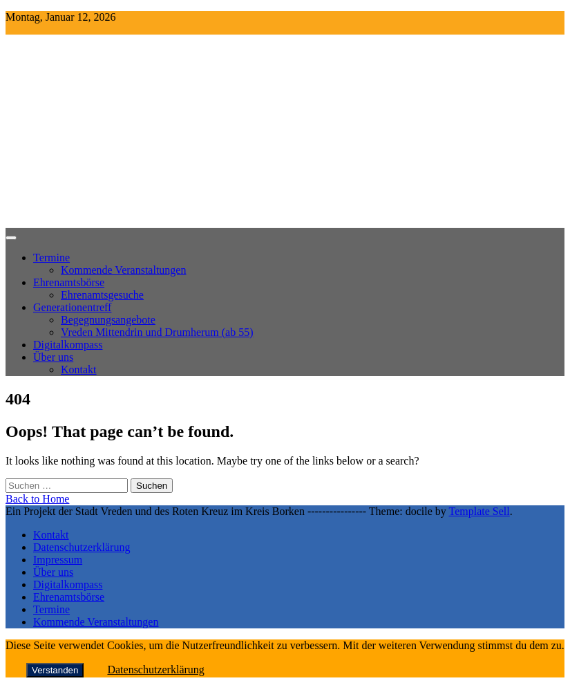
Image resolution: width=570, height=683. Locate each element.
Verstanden (55, 670)
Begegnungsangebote (108, 320)
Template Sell (479, 511)
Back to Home (37, 499)
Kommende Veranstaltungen (123, 270)
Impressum (57, 559)
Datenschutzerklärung (81, 547)
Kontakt (79, 369)
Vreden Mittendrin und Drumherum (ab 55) (157, 332)
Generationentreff (72, 307)
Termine (51, 257)
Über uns (53, 357)
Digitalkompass (67, 344)
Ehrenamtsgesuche (102, 295)
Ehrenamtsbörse (68, 282)
